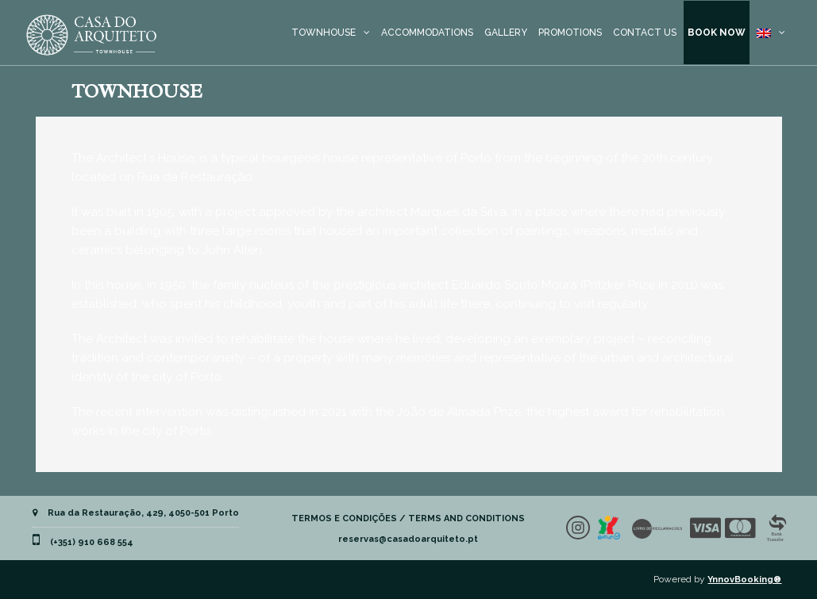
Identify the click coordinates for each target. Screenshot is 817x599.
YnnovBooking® (744, 579)
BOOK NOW (717, 32)
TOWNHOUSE (323, 32)
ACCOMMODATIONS (427, 32)
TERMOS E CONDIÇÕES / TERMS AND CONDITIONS (408, 518)
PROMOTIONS (570, 32)
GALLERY (505, 32)
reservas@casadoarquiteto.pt (408, 539)
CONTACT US (644, 32)
